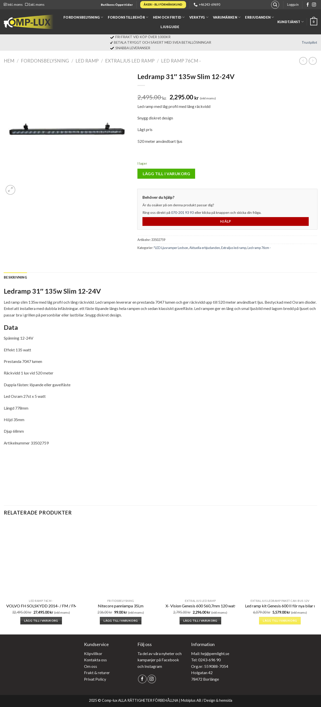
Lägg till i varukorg (166, 173)
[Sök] (275, 5)
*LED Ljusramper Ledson (171, 248)
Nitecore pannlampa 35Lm (120, 605)
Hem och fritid (169, 17)
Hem (9, 60)
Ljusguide (169, 27)
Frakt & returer (97, 672)
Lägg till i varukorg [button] (41, 620)
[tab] (15, 277)
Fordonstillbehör (128, 17)
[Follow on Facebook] (308, 5)
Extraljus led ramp (129, 60)
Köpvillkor (93, 653)
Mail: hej (198, 653)
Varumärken (226, 17)
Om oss (90, 666)
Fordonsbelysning (83, 17)
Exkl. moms (34, 5)
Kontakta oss (95, 659)
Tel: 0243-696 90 (206, 659)
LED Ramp (87, 60)
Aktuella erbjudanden (204, 248)
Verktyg (198, 17)
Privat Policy (95, 679)
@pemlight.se (217, 653)
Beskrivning (15, 277)
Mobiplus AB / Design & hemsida (206, 700)
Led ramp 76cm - (181, 60)
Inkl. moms (13, 5)
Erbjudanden (259, 17)
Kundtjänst (290, 21)
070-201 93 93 (182, 212)
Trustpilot (309, 42)
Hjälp (225, 221)
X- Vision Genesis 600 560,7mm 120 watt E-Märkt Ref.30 (215, 605)
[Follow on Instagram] (314, 5)
